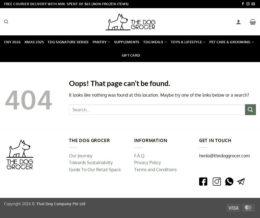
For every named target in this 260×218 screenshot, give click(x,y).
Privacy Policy (147, 162)
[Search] (6, 22)
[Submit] (250, 109)
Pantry (101, 42)
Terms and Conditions (155, 169)
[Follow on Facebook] (243, 4)
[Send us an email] (253, 4)
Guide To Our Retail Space (95, 169)
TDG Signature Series (68, 42)
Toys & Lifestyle (188, 42)
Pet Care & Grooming (231, 42)
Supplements (127, 42)
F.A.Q (139, 155)
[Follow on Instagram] (248, 4)
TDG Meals (155, 42)
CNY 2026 (12, 42)
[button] (253, 22)
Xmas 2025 (34, 42)
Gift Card (131, 55)
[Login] (238, 22)
